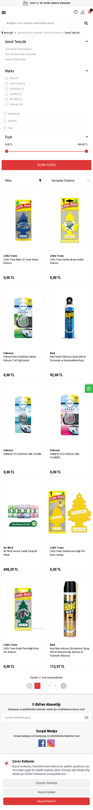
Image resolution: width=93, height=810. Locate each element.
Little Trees (15, 83)
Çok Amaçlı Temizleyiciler (18, 49)
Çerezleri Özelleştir (46, 783)
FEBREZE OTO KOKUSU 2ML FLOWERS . (64, 455)
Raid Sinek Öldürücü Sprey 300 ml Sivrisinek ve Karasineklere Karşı (68, 358)
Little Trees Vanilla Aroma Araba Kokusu (67, 261)
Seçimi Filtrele (46, 165)
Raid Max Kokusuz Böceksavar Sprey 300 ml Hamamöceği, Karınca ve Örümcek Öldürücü (69, 652)
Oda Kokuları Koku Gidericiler (20, 54)
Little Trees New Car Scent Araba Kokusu (20, 261)
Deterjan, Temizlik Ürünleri (47, 32)
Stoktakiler (11, 114)
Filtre (23, 181)
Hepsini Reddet (46, 792)
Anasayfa (7, 32)
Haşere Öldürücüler (15, 59)
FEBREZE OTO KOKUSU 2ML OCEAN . (22, 454)
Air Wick (13, 99)
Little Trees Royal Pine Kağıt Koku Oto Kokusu (21, 650)
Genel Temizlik (15, 42)
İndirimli (10, 121)
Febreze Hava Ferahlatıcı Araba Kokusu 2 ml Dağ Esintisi (19, 358)
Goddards (14, 88)
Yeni (8, 128)
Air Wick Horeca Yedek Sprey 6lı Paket (20, 553)
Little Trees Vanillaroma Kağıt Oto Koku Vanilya (67, 553)
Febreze (14, 104)
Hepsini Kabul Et (46, 801)
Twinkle (13, 94)
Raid (11, 78)
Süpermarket (23, 32)
